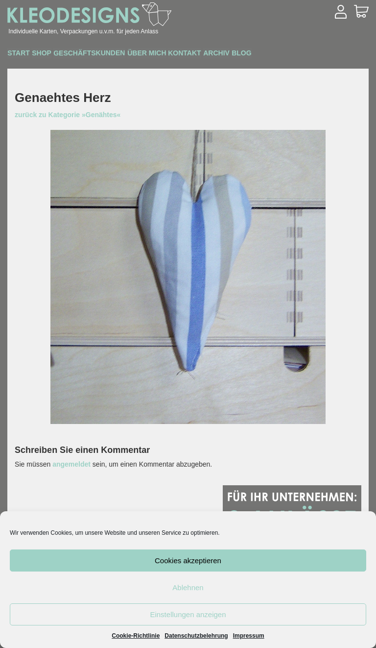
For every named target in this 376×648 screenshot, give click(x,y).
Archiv (269, 54)
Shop (56, 54)
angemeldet (71, 464)
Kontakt (228, 54)
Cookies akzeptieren (188, 560)
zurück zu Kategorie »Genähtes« (67, 115)
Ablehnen (187, 587)
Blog (304, 54)
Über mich (180, 54)
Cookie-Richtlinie (136, 635)
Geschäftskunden (113, 54)
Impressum (248, 635)
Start (23, 55)
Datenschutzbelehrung (196, 635)
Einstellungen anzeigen (188, 614)
